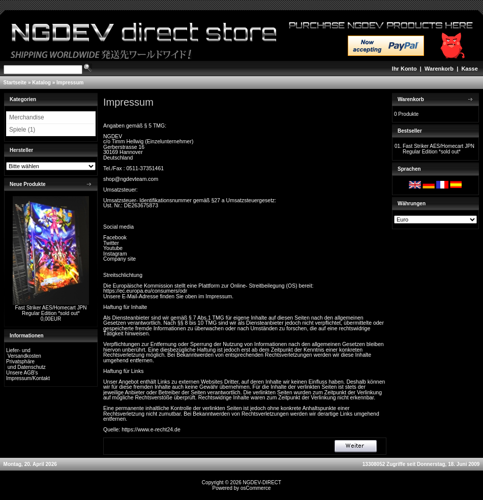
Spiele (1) (22, 129)
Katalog (41, 82)
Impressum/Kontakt (28, 378)
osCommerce (255, 488)
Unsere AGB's (22, 373)
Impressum (69, 82)
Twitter (111, 243)
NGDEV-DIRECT (262, 482)
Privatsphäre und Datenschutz (26, 364)
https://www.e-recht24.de (151, 429)
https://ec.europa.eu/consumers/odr (145, 291)
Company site (119, 259)
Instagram (115, 254)
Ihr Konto (404, 69)
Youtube (113, 248)
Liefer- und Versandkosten (23, 353)
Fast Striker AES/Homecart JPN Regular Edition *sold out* (50, 310)
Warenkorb (439, 69)
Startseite (15, 82)
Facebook (115, 237)
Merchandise (26, 117)
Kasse (469, 69)
